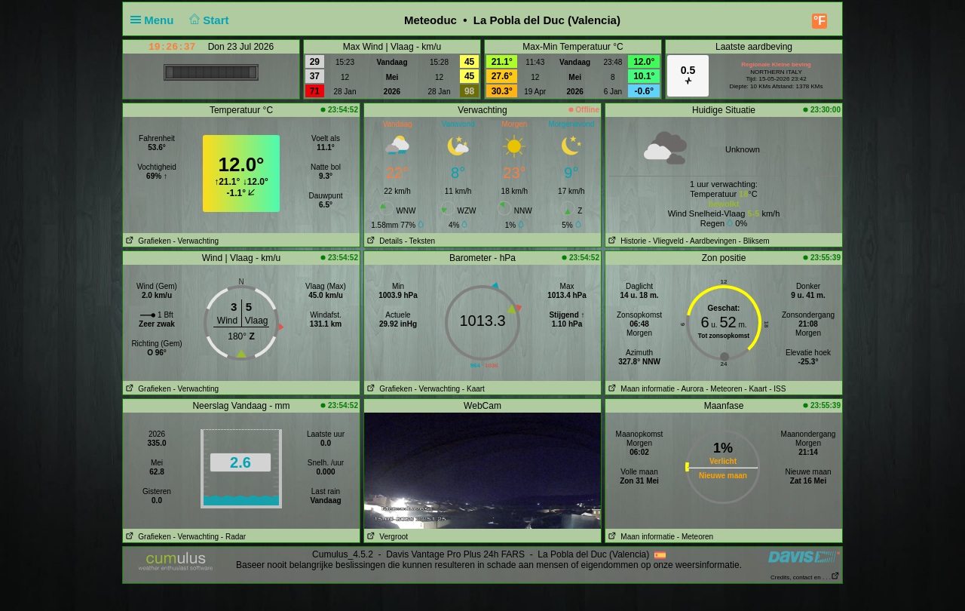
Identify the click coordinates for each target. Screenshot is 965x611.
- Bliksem (754, 241)
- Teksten (420, 241)
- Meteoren (724, 389)
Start (207, 20)
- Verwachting (196, 241)
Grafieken (147, 241)
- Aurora (690, 389)
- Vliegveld (666, 241)
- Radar (233, 537)
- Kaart (473, 389)
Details (383, 241)
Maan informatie (640, 389)
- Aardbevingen (711, 241)
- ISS (777, 389)
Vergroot (386, 537)
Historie (625, 241)
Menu (155, 20)
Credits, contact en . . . (805, 577)
